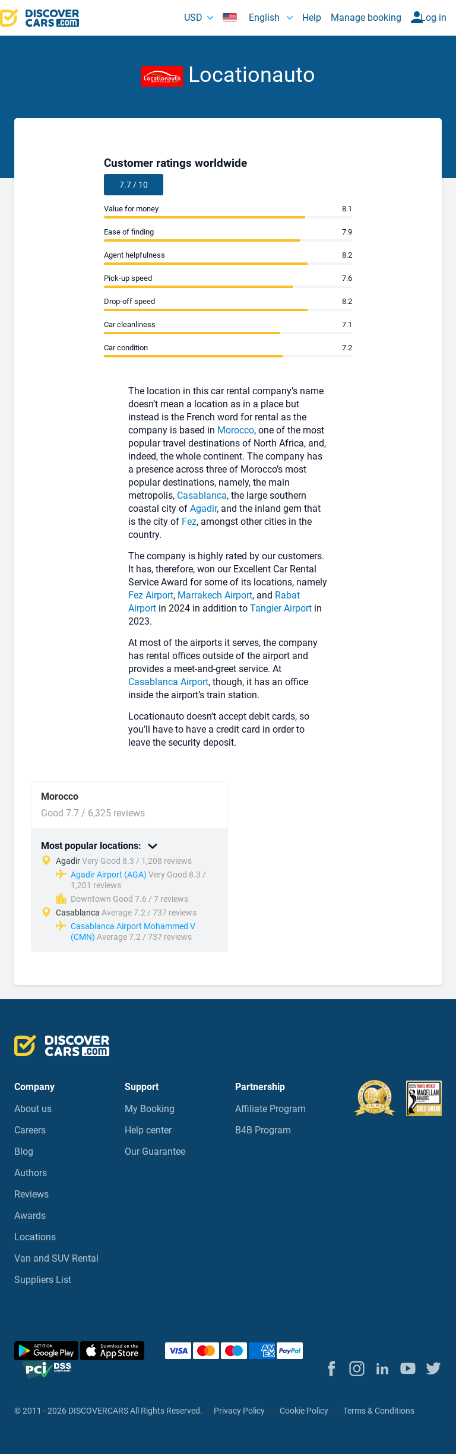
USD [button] (193, 17)
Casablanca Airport (168, 682)
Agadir (203, 508)
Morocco (235, 430)
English (252, 17)
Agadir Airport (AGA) (109, 874)
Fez (189, 521)
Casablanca (202, 495)
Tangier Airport (282, 608)
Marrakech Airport (215, 595)
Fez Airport (150, 595)
